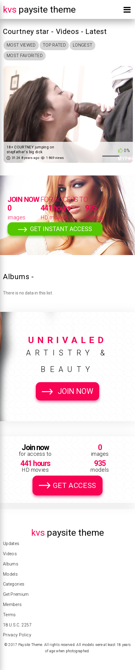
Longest (82, 45)
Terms (9, 614)
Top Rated (54, 45)
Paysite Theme (39, 9)
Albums (10, 564)
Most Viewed (21, 45)
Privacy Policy (17, 634)
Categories (14, 584)
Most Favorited (25, 55)
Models (10, 574)
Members (12, 604)
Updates (11, 543)
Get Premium (16, 594)
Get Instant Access (61, 229)
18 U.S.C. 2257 (17, 625)
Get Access (74, 485)
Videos (10, 553)
